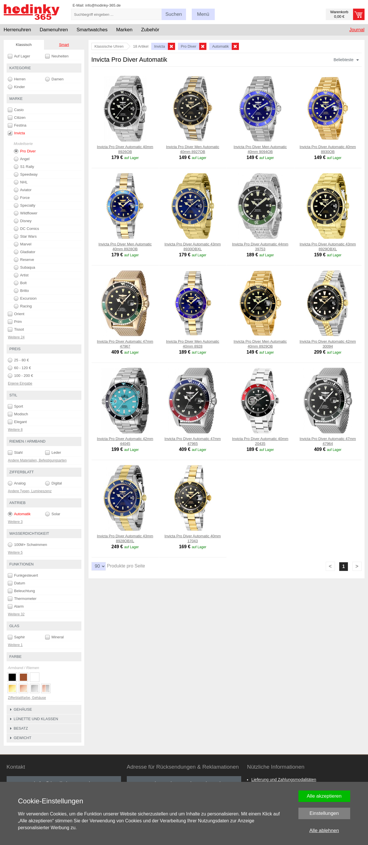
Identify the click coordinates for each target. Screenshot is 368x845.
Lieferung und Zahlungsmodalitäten (283, 779)
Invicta (16, 133)
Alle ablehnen (324, 830)
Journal (356, 29)
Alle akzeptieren (324, 796)
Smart (64, 44)
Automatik (19, 514)
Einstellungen (324, 813)
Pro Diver (25, 151)
